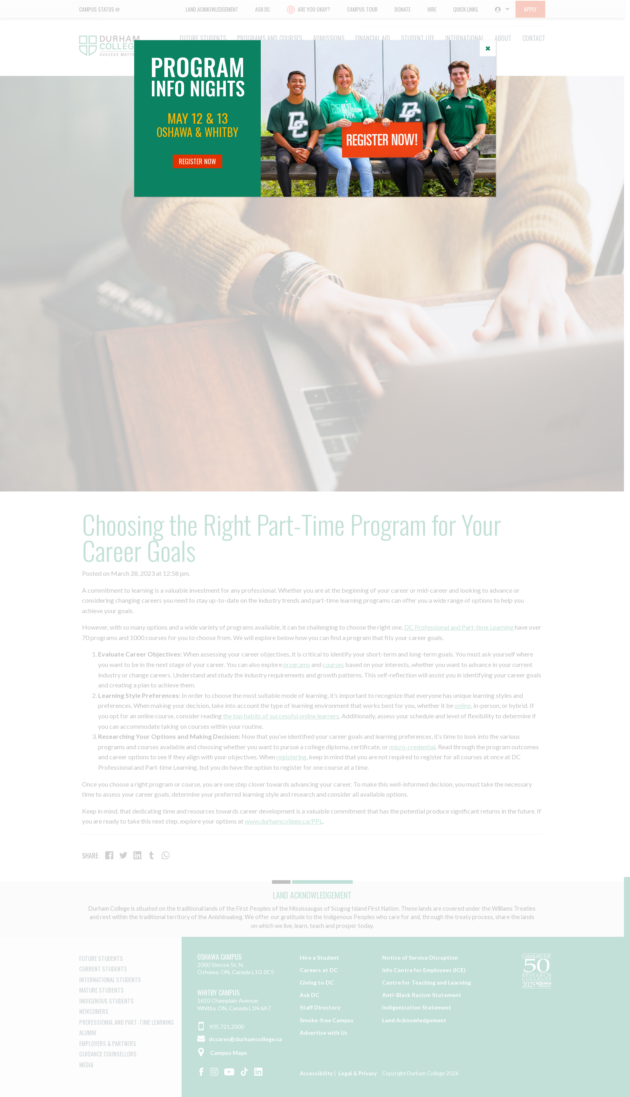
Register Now (197, 161)
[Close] (488, 48)
